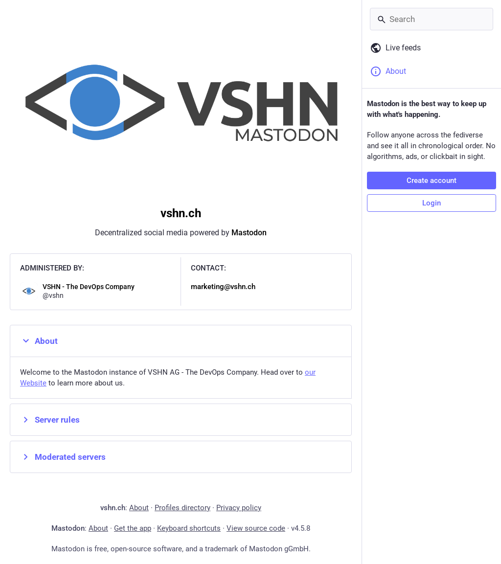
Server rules (50, 420)
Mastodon (249, 232)
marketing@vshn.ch (223, 286)
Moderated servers (63, 457)
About (39, 341)
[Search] (431, 19)
